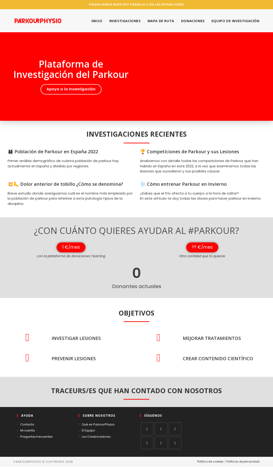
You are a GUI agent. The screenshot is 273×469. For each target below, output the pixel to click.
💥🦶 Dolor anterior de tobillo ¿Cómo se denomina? (65, 184)
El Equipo (88, 433)
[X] (147, 431)
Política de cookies (210, 464)
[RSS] (175, 445)
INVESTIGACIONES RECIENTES (136, 134)
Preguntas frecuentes (36, 439)
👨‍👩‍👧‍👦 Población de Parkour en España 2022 (53, 151)
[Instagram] (175, 431)
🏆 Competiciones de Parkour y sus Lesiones (189, 151)
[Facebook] (161, 431)
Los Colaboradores (96, 439)
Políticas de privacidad (243, 464)
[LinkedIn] (147, 445)
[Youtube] (161, 445)
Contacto (27, 426)
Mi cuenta (27, 433)
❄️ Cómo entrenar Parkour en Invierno (183, 184)
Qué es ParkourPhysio (98, 426)
